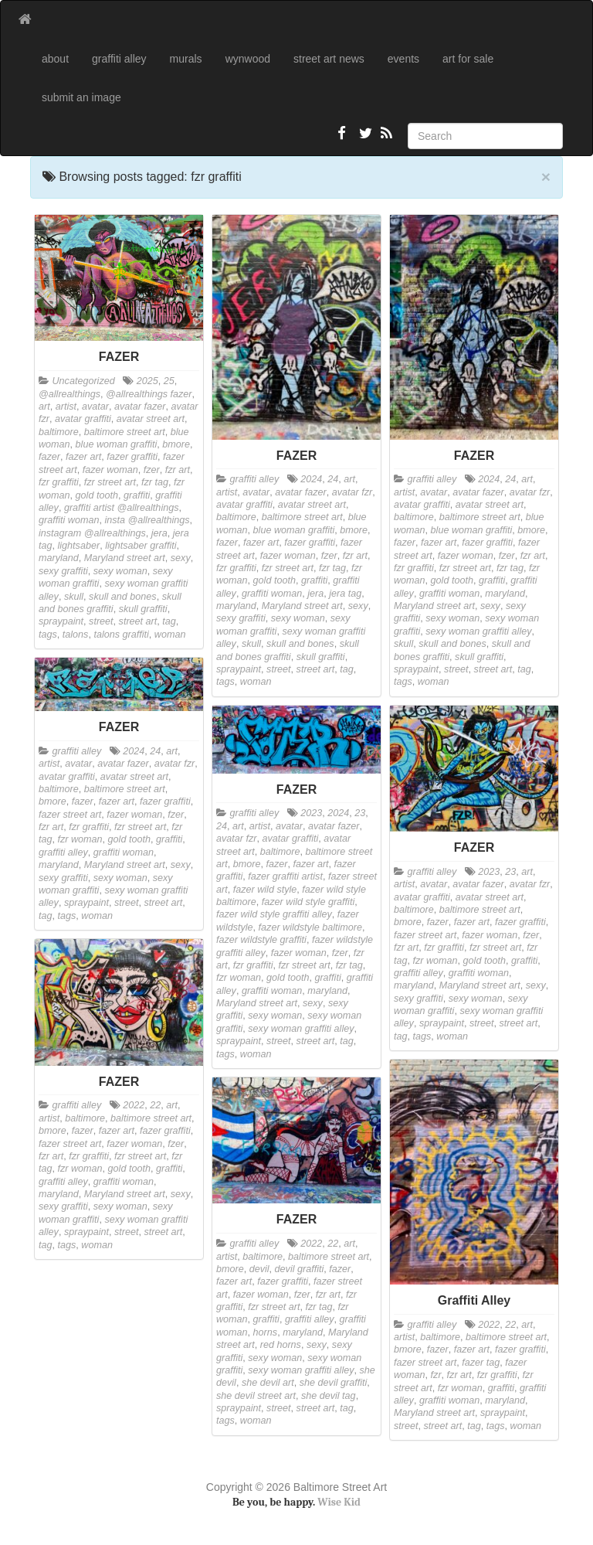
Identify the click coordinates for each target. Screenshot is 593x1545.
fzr (436, 1375)
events (403, 59)
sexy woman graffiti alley (478, 631)
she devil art (268, 1382)
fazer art (83, 456)
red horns (280, 1344)
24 (332, 479)
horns (265, 1332)
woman (170, 634)
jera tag (345, 593)
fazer (49, 456)
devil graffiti (299, 1269)
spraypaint (61, 621)
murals (186, 59)
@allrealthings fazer (149, 394)
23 (359, 813)
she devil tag (328, 1395)
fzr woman (80, 839)
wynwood (247, 59)
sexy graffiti (63, 571)
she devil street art (256, 1395)
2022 (133, 1105)
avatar (95, 406)
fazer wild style (265, 889)
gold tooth (97, 495)
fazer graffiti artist (285, 876)
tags (48, 634)
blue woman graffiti (117, 444)
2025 (147, 381)
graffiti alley (119, 59)
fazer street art (70, 814)
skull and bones (123, 596)
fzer (152, 470)
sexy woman (120, 571)
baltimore (59, 432)
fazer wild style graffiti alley (274, 914)
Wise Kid (339, 1502)
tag (169, 621)
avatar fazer (140, 406)
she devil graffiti (334, 1382)
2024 (311, 479)
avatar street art (151, 418)
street (101, 621)
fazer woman (110, 470)
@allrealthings (69, 394)
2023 (311, 813)
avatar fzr (352, 492)
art (44, 406)
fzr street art (110, 482)
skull (73, 596)
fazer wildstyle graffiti (261, 939)
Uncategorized (84, 381)
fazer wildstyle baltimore (310, 927)
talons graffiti (120, 634)
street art (138, 621)
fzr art (177, 470)
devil (259, 1269)
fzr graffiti (59, 482)
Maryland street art (124, 558)
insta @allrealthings (146, 520)
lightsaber (79, 545)
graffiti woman (69, 520)
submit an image (81, 97)
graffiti (137, 495)
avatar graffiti (83, 418)
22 (155, 1105)
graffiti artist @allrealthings (121, 507)
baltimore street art (124, 432)
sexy (181, 558)
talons (76, 634)
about (55, 59)
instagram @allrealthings (92, 533)
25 (169, 381)
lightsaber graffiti (140, 545)
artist (66, 406)
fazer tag (481, 1362)
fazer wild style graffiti (308, 902)
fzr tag (154, 482)
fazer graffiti (132, 456)
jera (159, 533)
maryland (59, 558)
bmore (176, 444)
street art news (328, 59)
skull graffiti (143, 609)
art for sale (467, 59)
